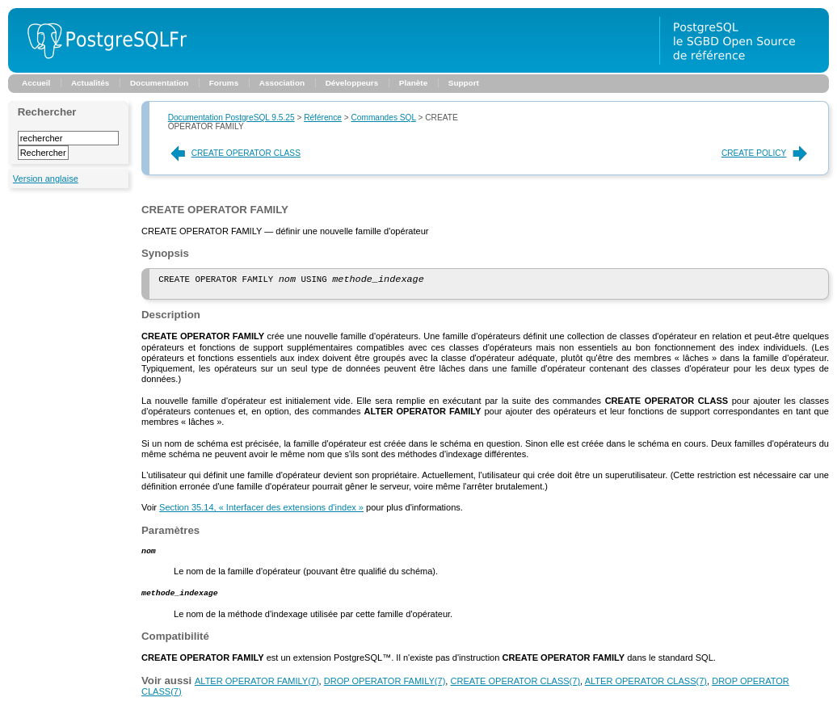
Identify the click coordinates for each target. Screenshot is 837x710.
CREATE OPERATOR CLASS (234, 153)
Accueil (36, 82)
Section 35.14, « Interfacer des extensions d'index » (261, 511)
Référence (323, 117)
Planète (413, 82)
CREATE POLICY (765, 153)
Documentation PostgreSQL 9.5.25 (231, 117)
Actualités (90, 82)
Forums (223, 82)
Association (282, 82)
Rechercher (47, 112)
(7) (257, 686)
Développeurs (352, 82)
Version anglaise (45, 178)
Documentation (159, 82)
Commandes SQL (383, 117)
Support (463, 82)
